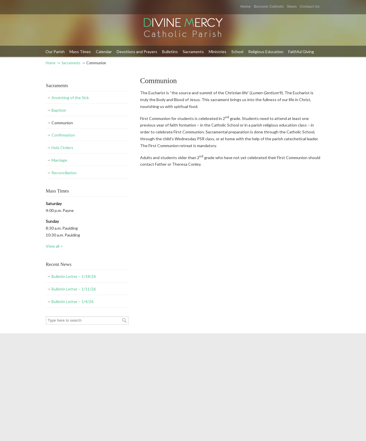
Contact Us (310, 6)
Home (245, 6)
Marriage (59, 160)
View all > (54, 246)
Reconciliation (64, 172)
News (292, 6)
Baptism (58, 110)
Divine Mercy (183, 28)
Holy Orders (62, 147)
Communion (62, 122)
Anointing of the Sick (70, 97)
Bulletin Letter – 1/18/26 (73, 276)
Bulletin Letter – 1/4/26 (72, 301)
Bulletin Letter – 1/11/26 (73, 288)
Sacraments (70, 63)
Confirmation (63, 135)
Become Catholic (269, 6)
